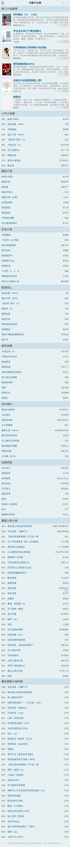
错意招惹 (5, 207)
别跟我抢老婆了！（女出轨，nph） (24, 702)
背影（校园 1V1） (16, 770)
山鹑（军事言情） (16, 718)
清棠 (9, 624)
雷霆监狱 (5, 473)
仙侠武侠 (6, 462)
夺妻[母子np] (7, 260)
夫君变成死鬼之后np (17, 728)
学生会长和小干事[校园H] (27, 31)
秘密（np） (13, 619)
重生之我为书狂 (15, 671)
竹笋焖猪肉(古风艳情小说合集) (29, 47)
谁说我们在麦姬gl (16, 547)
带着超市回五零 (9, 276)
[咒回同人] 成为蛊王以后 (19, 567)
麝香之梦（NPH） (10, 430)
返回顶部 (66, 590)
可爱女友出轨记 (9, 356)
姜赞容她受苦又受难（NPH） (22, 759)
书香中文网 (35, 2)
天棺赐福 (11, 129)
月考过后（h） (14, 145)
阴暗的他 (5, 367)
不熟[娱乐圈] (7, 218)
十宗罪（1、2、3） (11, 271)
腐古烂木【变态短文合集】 (20, 754)
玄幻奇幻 (6, 404)
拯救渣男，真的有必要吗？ (20, 645)
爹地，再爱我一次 (16, 603)
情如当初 (5, 319)
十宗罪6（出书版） (11, 240)
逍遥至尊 (5, 493)
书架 (2, 3)
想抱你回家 (7, 382)
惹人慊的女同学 (15, 697)
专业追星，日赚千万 (17, 531)
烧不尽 (4, 339)
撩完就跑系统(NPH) (24, 64)
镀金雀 (10, 165)
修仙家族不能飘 (9, 446)
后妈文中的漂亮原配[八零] (27, 80)
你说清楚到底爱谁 (16, 640)
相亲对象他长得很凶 (11, 372)
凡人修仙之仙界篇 (10, 440)
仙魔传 (10, 598)
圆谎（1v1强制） (15, 806)
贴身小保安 (13, 119)
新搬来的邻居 (8, 514)
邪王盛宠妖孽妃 (9, 223)
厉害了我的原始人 (16, 665)
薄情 (3, 387)
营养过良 (5, 392)
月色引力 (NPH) (15, 837)
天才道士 (5, 488)
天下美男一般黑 (15, 609)
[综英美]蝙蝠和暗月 (16, 572)
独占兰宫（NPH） (16, 134)
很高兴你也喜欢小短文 (18, 811)
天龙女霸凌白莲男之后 (18, 562)
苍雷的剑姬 (7, 420)
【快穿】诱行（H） (17, 139)
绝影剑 (17, 96)
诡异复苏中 (7, 255)
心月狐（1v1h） (9, 456)
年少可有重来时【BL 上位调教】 (23, 541)
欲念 (3, 509)
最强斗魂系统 (14, 160)
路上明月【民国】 (16, 816)
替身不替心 (7, 192)
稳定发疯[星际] (8, 245)
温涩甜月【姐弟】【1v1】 (20, 738)
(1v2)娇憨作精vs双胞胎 (18, 552)
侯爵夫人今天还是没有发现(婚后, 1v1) (26, 790)
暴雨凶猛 (5, 213)
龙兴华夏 (11, 614)
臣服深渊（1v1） (15, 634)
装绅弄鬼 (5, 266)
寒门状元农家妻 (9, 377)
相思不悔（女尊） (10, 197)
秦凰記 (4, 398)
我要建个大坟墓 (15, 557)
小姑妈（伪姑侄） (16, 775)
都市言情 (6, 345)
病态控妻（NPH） (16, 124)
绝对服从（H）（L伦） (25, 14)
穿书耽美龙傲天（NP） (18, 723)
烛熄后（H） (7, 308)
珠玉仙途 (5, 483)
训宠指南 (5, 478)
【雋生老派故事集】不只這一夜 (23, 536)
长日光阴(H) (13, 150)
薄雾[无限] (6, 451)
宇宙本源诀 (13, 655)
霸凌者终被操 (14, 795)
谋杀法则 (5, 250)
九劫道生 (5, 415)
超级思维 (11, 583)
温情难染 (5, 329)
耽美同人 (6, 287)
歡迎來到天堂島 (15, 800)
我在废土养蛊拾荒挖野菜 (19, 526)
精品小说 (6, 171)
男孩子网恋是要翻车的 (12, 334)
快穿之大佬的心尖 (10, 281)
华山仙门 (5, 468)
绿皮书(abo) (13, 821)
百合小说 (6, 229)
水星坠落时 (7, 202)
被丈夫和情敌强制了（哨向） (21, 826)
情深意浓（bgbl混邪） (18, 744)
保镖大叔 (11, 155)
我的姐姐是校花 (9, 324)
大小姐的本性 (14, 650)
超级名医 (11, 588)
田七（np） (13, 733)
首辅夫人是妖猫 (9, 504)
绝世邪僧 (11, 593)
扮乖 (9, 676)
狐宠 (3, 499)
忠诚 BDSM (13, 780)
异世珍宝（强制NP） (17, 708)
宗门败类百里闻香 (16, 785)
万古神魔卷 (7, 425)
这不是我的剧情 (15, 629)
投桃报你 (5, 361)
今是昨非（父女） (16, 713)
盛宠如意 (5, 314)
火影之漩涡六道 (15, 660)
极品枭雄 (11, 578)
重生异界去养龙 (9, 435)
